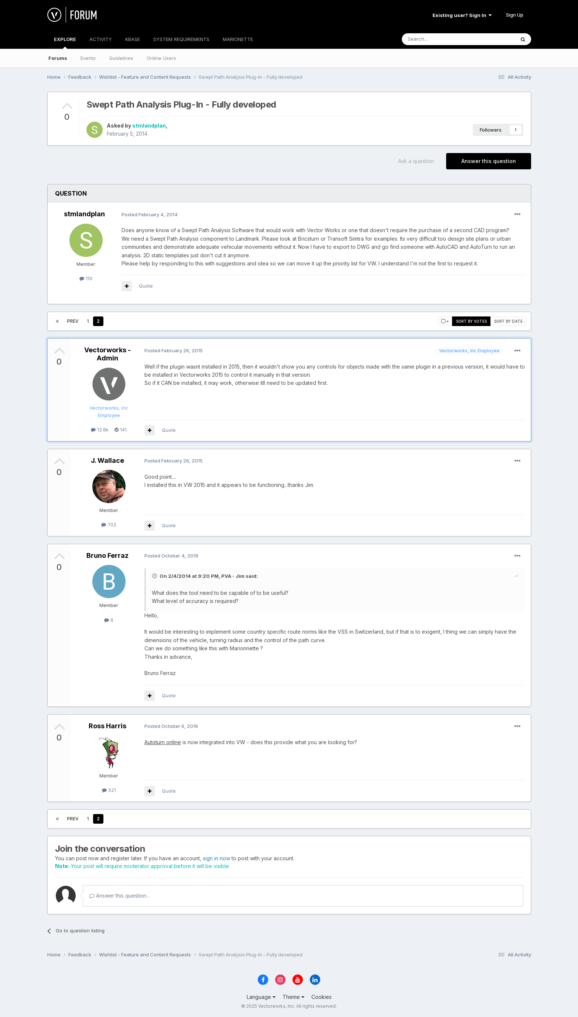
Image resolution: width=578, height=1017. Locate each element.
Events (88, 58)
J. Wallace (107, 460)
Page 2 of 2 (128, 321)
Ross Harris (107, 726)
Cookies (321, 997)
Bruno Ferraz (107, 555)
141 (120, 430)
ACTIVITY (100, 39)
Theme (293, 997)
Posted (150, 214)
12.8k (100, 430)
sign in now (216, 858)
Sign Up (514, 15)
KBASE (132, 39)
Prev (73, 321)
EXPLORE (65, 42)
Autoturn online (162, 742)
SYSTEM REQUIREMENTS (181, 39)
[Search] (439, 39)
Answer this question (488, 161)
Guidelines (121, 58)
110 (85, 278)
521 (109, 790)
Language (261, 997)
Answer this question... (119, 895)
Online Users (161, 58)
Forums (57, 58)
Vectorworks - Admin (107, 354)
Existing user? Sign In (462, 15)
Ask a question (416, 161)
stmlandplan (149, 125)
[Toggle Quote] (155, 576)
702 (108, 525)
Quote (146, 286)
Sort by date (508, 321)
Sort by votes (471, 321)
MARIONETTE (238, 39)
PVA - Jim (232, 576)
